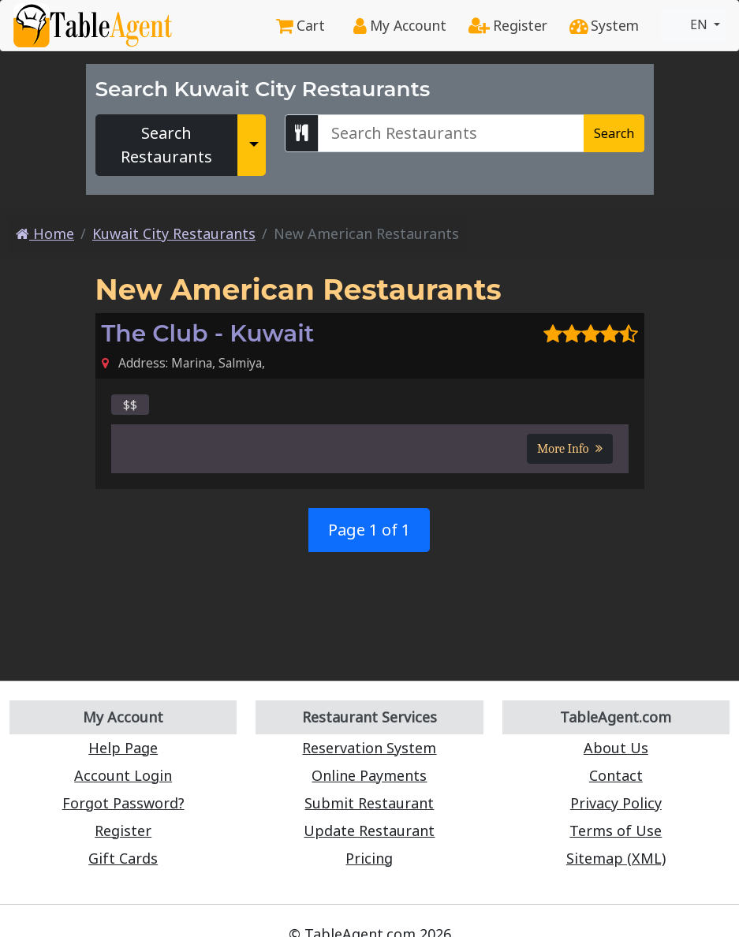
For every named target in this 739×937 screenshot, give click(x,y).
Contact (616, 775)
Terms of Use (615, 830)
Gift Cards (123, 858)
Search (614, 133)
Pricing (369, 858)
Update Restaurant (369, 830)
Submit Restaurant (369, 802)
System (604, 25)
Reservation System (369, 747)
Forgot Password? (123, 802)
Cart (300, 25)
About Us (616, 747)
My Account (399, 25)
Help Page (123, 747)
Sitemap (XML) (616, 858)
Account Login (123, 775)
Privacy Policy (616, 802)
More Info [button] (569, 449)
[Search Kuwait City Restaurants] (451, 133)
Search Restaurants (166, 144)
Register (507, 25)
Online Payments (369, 775)
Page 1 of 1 (369, 529)
